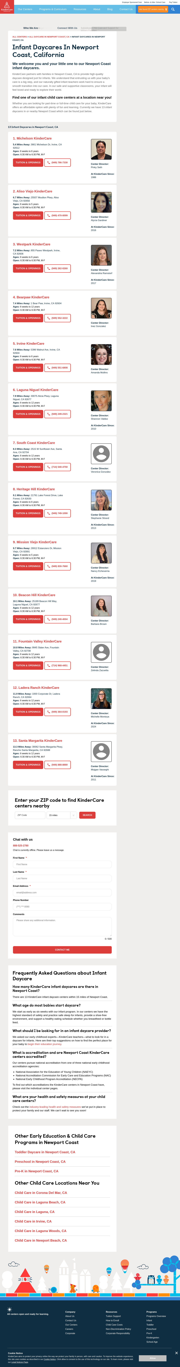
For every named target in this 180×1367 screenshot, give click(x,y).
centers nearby (151, 9)
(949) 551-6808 (57, 367)
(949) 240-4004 (57, 619)
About (96, 9)
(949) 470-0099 (57, 215)
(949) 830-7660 (57, 566)
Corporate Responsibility (118, 1333)
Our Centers (25, 9)
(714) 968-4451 (57, 665)
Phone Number (62, 904)
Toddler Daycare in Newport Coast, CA (45, 1152)
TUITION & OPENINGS (28, 162)
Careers (69, 1329)
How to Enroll (112, 1320)
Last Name (62, 876)
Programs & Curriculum (53, 9)
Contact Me (62, 950)
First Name (62, 862)
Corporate (70, 1333)
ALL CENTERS (19, 37)
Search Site (173, 10)
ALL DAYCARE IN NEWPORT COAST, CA (49, 37)
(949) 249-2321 (57, 414)
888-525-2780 (20, 845)
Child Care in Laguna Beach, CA (40, 1202)
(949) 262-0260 (57, 268)
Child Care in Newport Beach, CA (41, 1240)
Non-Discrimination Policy (118, 1329)
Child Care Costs (114, 1325)
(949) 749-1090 (57, 513)
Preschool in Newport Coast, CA (40, 1161)
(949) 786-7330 (57, 162)
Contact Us (126, 9)
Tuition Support (113, 1316)
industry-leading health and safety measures (55, 1106)
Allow (153, 1358)
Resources (80, 9)
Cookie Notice (50, 1359)
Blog (109, 9)
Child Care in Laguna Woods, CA (40, 1231)
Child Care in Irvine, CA (33, 1221)
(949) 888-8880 (57, 764)
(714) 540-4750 (57, 467)
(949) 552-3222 (57, 318)
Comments (18, 914)
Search (87, 815)
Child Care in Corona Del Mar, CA (41, 1193)
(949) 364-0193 (57, 712)
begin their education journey (44, 1044)
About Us (69, 1316)
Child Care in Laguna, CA (35, 1212)
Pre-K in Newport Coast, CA (36, 1171)
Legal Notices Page (19, 1362)
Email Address (62, 890)
